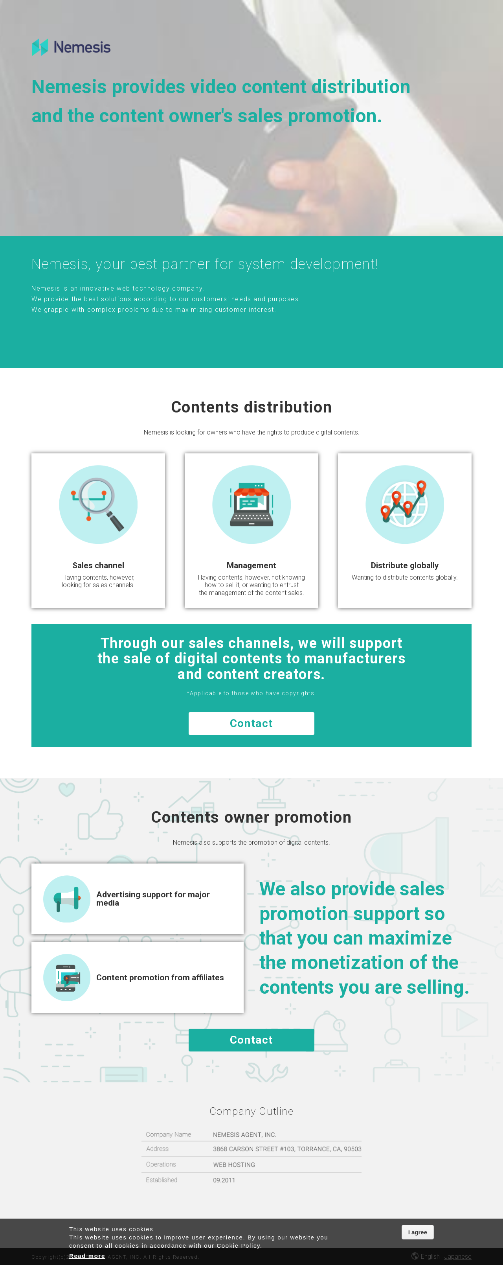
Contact (251, 723)
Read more (87, 1256)
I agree (417, 1232)
